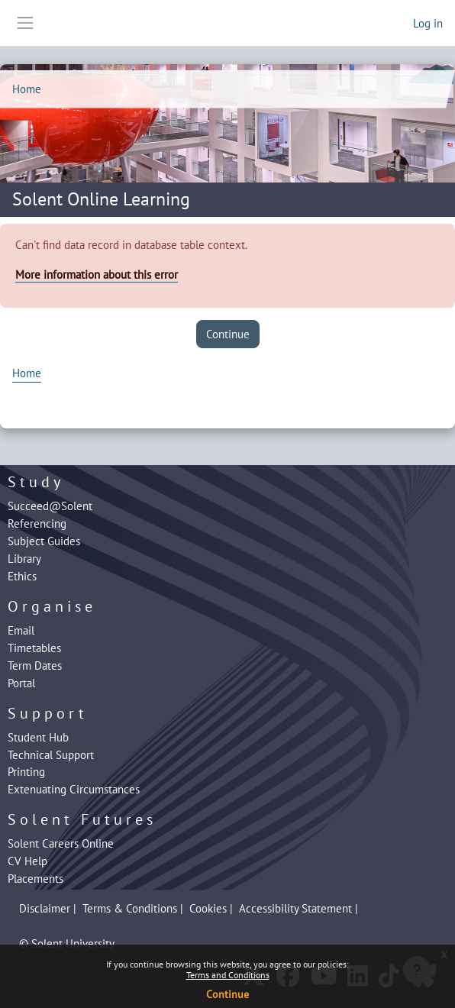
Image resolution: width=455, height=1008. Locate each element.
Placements (35, 878)
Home (26, 88)
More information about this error (96, 274)
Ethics (22, 575)
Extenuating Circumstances (74, 788)
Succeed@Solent (50, 505)
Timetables (34, 647)
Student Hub (38, 737)
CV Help (27, 860)
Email (21, 630)
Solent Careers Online (61, 843)
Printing (26, 771)
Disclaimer (44, 908)
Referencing (37, 523)
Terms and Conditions (227, 975)
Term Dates (35, 665)
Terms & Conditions (129, 908)
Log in (428, 23)
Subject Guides (44, 540)
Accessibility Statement (295, 908)
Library (24, 558)
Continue (227, 994)
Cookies (208, 908)
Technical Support (51, 754)
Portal (21, 682)
